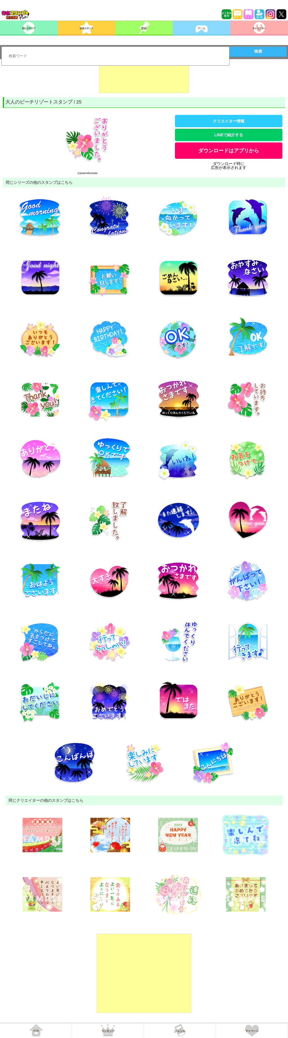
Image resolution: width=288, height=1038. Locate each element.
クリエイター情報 (228, 121)
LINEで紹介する (228, 135)
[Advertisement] (144, 79)
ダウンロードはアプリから (228, 150)
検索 (258, 51)
